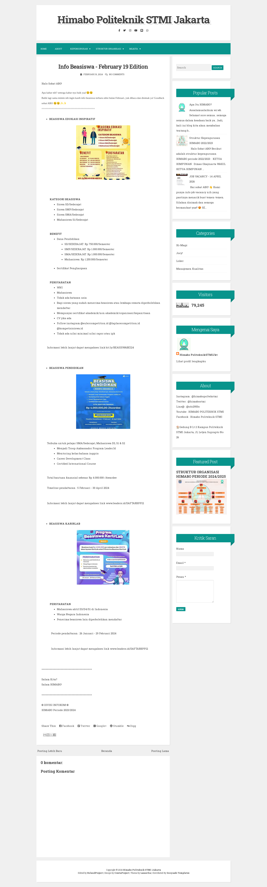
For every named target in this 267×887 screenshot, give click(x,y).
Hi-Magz (181, 245)
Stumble (117, 725)
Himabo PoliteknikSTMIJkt (199, 354)
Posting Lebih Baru (49, 750)
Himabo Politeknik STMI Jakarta (133, 19)
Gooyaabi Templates (178, 872)
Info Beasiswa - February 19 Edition (103, 66)
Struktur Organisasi (108, 48)
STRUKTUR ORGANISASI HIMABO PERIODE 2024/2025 (201, 474)
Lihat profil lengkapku (191, 361)
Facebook (66, 725)
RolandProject (95, 872)
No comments (116, 74)
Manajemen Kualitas (189, 268)
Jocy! (179, 253)
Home (44, 48)
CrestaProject (121, 872)
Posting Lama (160, 750)
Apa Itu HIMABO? (200, 104)
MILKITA (133, 48)
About (58, 48)
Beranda (106, 750)
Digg (131, 725)
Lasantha (145, 872)
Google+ (100, 725)
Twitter (84, 725)
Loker (180, 261)
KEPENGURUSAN (79, 48)
